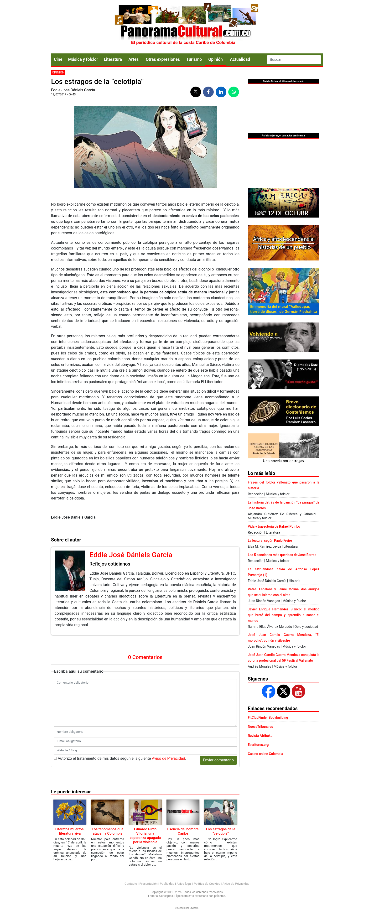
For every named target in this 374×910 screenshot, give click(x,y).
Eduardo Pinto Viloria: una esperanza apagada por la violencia (145, 835)
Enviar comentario (218, 760)
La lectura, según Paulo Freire (270, 540)
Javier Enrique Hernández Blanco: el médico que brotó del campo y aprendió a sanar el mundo (283, 615)
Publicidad (167, 883)
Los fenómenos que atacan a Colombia (107, 831)
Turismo (194, 59)
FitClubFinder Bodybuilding (268, 717)
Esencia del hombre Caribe (183, 831)
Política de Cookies (207, 883)
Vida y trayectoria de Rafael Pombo (274, 526)
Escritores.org (258, 745)
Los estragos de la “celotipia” (220, 831)
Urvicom (194, 908)
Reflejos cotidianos (109, 564)
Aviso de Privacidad (168, 758)
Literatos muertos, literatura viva (69, 831)
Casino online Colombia (265, 754)
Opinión (58, 72)
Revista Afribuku (260, 736)
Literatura (113, 59)
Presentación (148, 883)
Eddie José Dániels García (73, 90)
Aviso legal (184, 883)
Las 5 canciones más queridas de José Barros (282, 555)
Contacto (131, 883)
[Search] (294, 59)
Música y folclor (83, 59)
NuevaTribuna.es (260, 726)
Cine (58, 59)
